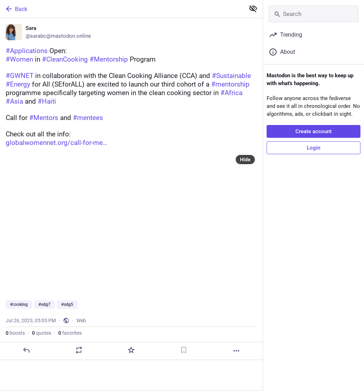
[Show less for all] (253, 8)
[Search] (313, 14)
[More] (236, 350)
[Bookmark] (184, 350)
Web (81, 320)
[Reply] (26, 350)
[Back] (121, 9)
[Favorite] (131, 350)
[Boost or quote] (79, 350)
